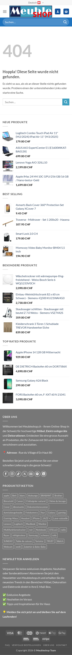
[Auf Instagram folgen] (12, 474)
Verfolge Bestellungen (26, 645)
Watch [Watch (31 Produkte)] (60, 541)
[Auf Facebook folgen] (6, 474)
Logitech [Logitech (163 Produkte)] (18, 524)
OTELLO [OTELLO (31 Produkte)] (53, 529)
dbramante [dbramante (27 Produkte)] (18, 507)
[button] (5, 11)
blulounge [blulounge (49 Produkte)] (33, 495)
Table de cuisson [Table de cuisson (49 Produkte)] (24, 541)
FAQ (7, 645)
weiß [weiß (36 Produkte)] (18, 546)
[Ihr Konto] (57, 11)
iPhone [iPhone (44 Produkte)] (36, 518)
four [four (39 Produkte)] (43, 512)
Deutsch (36, 2)
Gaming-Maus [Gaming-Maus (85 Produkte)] (11, 518)
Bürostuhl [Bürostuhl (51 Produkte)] (8, 501)
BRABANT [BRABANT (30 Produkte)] (46, 495)
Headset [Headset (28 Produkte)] (25, 518)
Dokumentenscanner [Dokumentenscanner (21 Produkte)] (37, 507)
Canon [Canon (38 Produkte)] (19, 501)
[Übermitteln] (65, 22)
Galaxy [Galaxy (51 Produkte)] (51, 512)
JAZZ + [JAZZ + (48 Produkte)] (46, 518)
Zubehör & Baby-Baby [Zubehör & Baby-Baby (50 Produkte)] (35, 546)
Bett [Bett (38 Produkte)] (14, 495)
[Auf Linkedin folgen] (43, 474)
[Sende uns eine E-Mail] (31, 474)
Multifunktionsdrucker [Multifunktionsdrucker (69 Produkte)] (15, 529)
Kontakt (61, 645)
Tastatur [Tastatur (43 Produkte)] (39, 541)
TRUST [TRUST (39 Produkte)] (50, 541)
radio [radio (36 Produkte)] (63, 529)
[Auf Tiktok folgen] (18, 474)
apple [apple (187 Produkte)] (6, 495)
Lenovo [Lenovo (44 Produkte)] (7, 524)
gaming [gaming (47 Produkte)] (62, 512)
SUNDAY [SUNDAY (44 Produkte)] (8, 541)
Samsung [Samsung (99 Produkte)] (33, 535)
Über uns (48, 645)
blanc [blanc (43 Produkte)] (22, 495)
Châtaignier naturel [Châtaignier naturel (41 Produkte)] (35, 501)
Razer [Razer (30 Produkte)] (6, 535)
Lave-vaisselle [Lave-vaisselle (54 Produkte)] (60, 518)
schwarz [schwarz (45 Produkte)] (45, 535)
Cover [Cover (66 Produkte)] (7, 507)
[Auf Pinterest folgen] (37, 474)
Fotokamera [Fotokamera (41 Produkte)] (32, 512)
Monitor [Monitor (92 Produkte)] (42, 524)
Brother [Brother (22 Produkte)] (58, 495)
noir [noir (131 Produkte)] (31, 529)
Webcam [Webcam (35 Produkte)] (8, 546)
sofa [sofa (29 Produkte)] (54, 535)
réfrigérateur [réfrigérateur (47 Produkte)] (19, 535)
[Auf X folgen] (25, 474)
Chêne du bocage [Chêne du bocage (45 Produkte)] (57, 501)
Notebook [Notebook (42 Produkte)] (41, 529)
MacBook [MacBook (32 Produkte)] (30, 524)
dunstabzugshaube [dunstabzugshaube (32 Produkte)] (13, 512)
